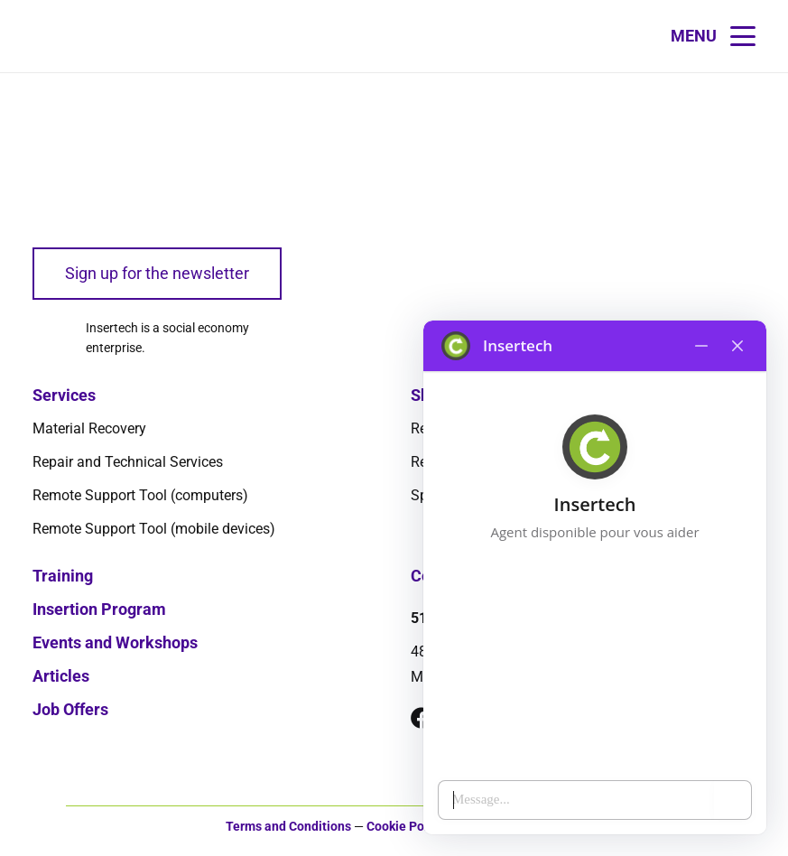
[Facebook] (421, 718)
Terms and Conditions (288, 826)
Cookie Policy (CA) (419, 826)
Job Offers (70, 709)
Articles (60, 675)
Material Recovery (89, 428)
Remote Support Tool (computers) (140, 495)
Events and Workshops (115, 642)
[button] (713, 36)
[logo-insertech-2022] (100, 159)
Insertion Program (99, 609)
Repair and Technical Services (127, 461)
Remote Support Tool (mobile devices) (153, 528)
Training (62, 575)
